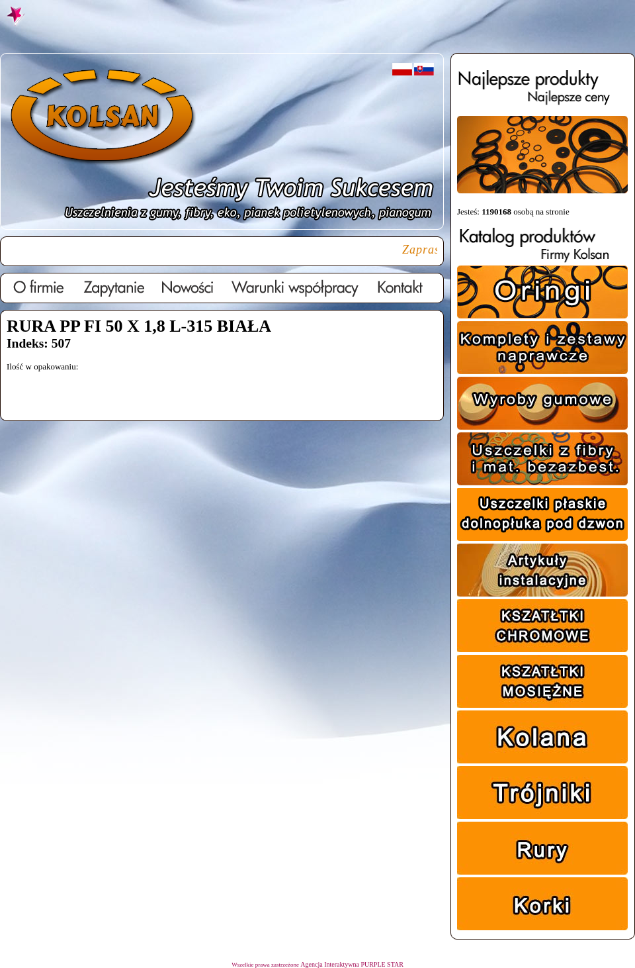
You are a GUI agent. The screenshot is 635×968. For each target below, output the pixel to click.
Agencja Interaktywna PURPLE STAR (351, 964)
